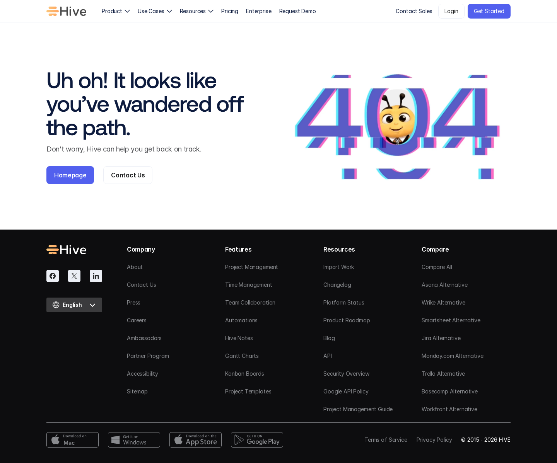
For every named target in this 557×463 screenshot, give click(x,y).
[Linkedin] (96, 276)
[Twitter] (74, 276)
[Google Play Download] (257, 440)
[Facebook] (52, 276)
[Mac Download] (72, 440)
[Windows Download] (134, 440)
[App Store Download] (195, 440)
